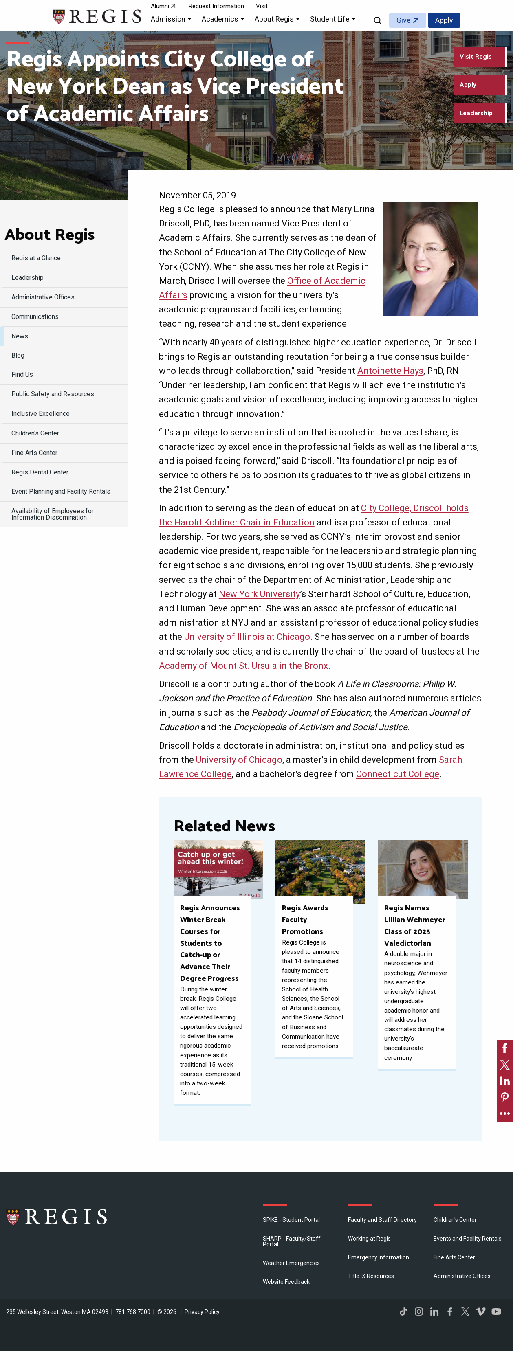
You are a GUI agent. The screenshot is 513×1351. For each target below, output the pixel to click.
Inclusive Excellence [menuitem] (40, 413)
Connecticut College (397, 774)
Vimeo (481, 1311)
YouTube (496, 1311)
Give (403, 20)
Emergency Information (378, 1257)
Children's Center (455, 1220)
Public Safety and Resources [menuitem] (52, 394)
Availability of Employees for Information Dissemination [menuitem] (52, 514)
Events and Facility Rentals (468, 1238)
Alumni (160, 6)
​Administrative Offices (462, 1276)
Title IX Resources (371, 1276)
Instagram (419, 1311)
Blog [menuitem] (17, 355)
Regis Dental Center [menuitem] (39, 472)
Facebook (450, 1311)
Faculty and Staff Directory (382, 1220)
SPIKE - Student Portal (291, 1220)
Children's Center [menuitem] (35, 433)
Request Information (216, 6)
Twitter (465, 1311)
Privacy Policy (202, 1312)
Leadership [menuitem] (27, 277)
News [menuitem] (19, 336)
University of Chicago (239, 760)
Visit (262, 6)
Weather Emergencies (291, 1263)
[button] (172, 20)
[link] (505, 1048)
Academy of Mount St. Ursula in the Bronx (243, 666)
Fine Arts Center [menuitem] (34, 453)
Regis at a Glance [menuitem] (36, 258)
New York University (259, 594)
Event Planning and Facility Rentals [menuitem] (60, 491)
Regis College (57, 1216)
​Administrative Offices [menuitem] (43, 297)
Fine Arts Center (454, 1257)
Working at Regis (369, 1238)
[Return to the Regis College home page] (97, 16)
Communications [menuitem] (35, 317)
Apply (444, 20)
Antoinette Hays (390, 371)
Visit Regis (476, 56)
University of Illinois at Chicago (247, 637)
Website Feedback (286, 1282)
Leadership (476, 113)
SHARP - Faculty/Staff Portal (292, 1241)
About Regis (49, 235)
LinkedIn (434, 1311)
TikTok (403, 1311)
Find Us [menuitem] (22, 374)
